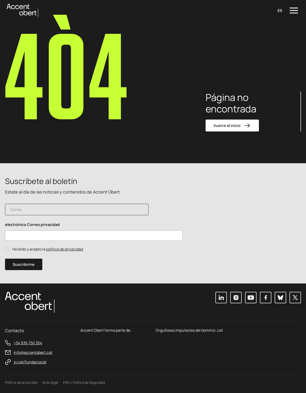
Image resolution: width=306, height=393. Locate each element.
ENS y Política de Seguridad (84, 382)
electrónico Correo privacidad (32, 224)
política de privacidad (64, 249)
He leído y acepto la (47, 249)
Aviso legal (50, 382)
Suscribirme (24, 264)
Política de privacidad (21, 382)
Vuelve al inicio (232, 125)
